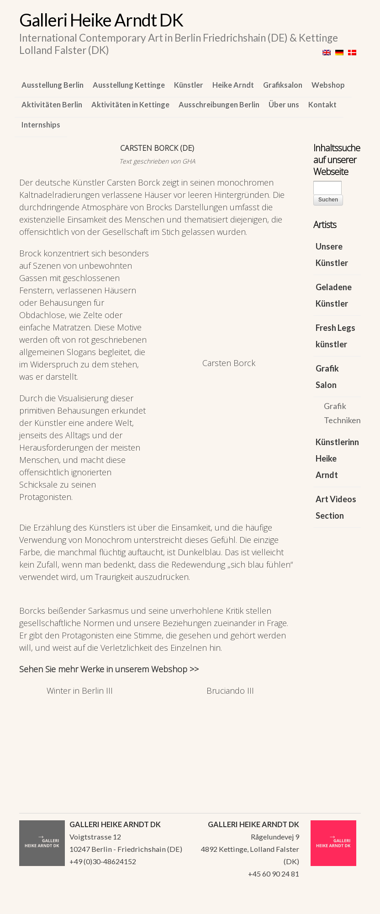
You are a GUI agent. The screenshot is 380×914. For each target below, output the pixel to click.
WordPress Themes (344, 904)
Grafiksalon (282, 84)
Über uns (284, 104)
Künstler (188, 84)
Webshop (328, 84)
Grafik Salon (327, 376)
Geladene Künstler (334, 295)
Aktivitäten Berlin (51, 104)
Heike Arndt (233, 84)
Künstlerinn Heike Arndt (337, 458)
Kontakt (322, 104)
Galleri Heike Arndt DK (101, 19)
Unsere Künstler (332, 254)
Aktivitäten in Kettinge (130, 104)
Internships (40, 124)
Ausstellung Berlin (52, 84)
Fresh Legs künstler (335, 336)
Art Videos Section (336, 507)
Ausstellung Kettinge (129, 84)
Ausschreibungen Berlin (219, 104)
